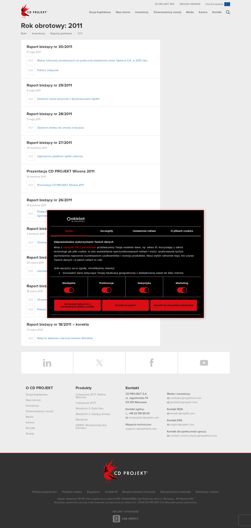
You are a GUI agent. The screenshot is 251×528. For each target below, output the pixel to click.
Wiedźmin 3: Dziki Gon (89, 408)
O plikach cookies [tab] (182, 230)
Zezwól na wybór (125, 305)
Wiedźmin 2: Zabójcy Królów (93, 414)
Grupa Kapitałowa (100, 12)
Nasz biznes (123, 12)
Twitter (99, 363)
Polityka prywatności (44, 491)
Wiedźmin (82, 419)
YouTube (204, 363)
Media (190, 12)
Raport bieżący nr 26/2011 (49, 200)
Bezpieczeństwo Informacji (138, 491)
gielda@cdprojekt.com (182, 402)
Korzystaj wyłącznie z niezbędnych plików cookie (77, 305)
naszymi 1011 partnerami (79, 247)
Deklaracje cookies (207, 491)
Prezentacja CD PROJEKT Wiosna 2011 (60, 171)
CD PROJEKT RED (164, 4)
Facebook (151, 363)
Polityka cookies (72, 491)
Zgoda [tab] (69, 230)
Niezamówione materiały (175, 491)
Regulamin (93, 491)
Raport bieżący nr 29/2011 (49, 85)
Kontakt (217, 12)
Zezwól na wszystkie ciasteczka (173, 305)
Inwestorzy (142, 12)
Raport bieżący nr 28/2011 (49, 114)
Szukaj (228, 12)
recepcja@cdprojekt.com (142, 417)
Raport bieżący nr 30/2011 (49, 47)
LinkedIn (47, 363)
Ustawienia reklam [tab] (144, 230)
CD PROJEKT (34, 10)
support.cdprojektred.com (141, 428)
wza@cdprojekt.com (181, 413)
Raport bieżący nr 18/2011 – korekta (58, 325)
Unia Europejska (214, 4)
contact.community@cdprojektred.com (192, 435)
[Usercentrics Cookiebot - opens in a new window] (69, 219)
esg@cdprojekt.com (180, 424)
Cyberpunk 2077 (86, 403)
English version (190, 4)
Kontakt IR (111, 491)
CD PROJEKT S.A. (136, 393)
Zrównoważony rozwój (167, 12)
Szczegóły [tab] (106, 230)
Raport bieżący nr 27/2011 (49, 143)
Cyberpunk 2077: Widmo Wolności (91, 396)
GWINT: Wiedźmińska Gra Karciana (91, 426)
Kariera (203, 12)
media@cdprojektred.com (184, 398)
